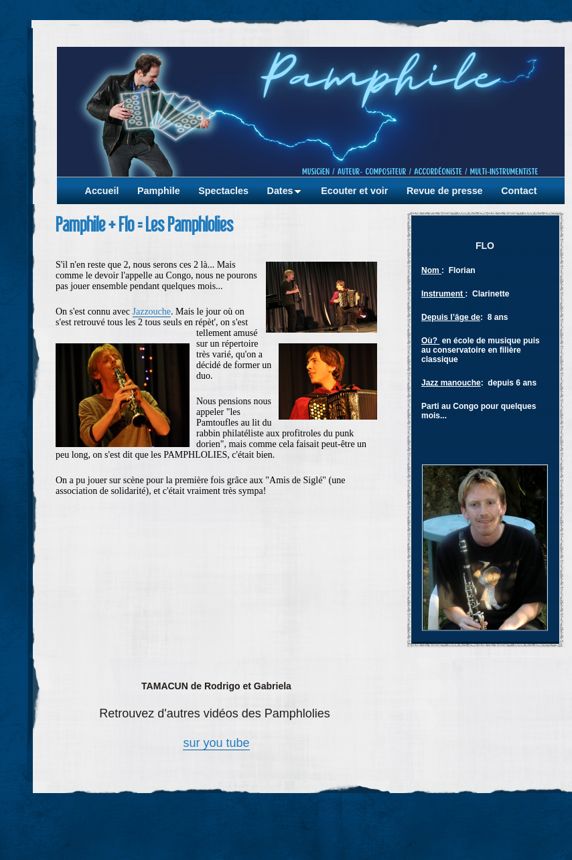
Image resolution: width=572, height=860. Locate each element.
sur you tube (216, 743)
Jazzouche (152, 312)
